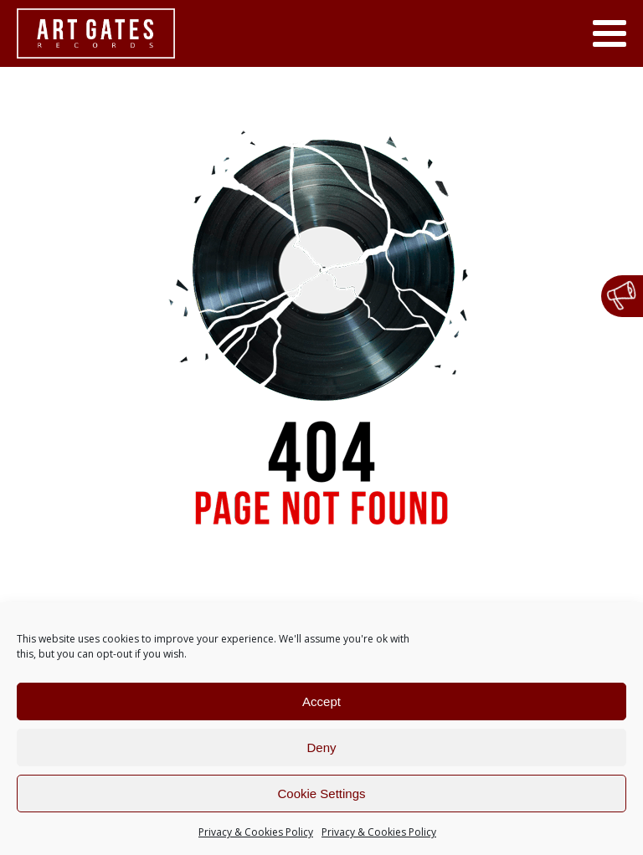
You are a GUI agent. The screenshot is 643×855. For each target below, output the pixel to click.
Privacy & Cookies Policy (255, 832)
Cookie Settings (321, 793)
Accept (321, 701)
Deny (321, 747)
